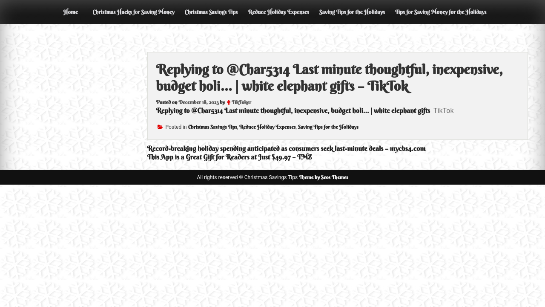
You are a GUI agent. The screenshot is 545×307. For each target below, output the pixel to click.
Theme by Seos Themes (323, 177)
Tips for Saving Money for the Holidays (441, 12)
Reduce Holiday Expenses (278, 12)
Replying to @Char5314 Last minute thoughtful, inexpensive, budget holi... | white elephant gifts (293, 110)
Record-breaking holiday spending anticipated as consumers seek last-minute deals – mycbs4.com (286, 148)
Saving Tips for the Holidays (352, 12)
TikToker (241, 102)
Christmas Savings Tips (211, 12)
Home (70, 12)
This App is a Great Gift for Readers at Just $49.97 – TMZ (229, 157)
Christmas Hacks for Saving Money (133, 12)
